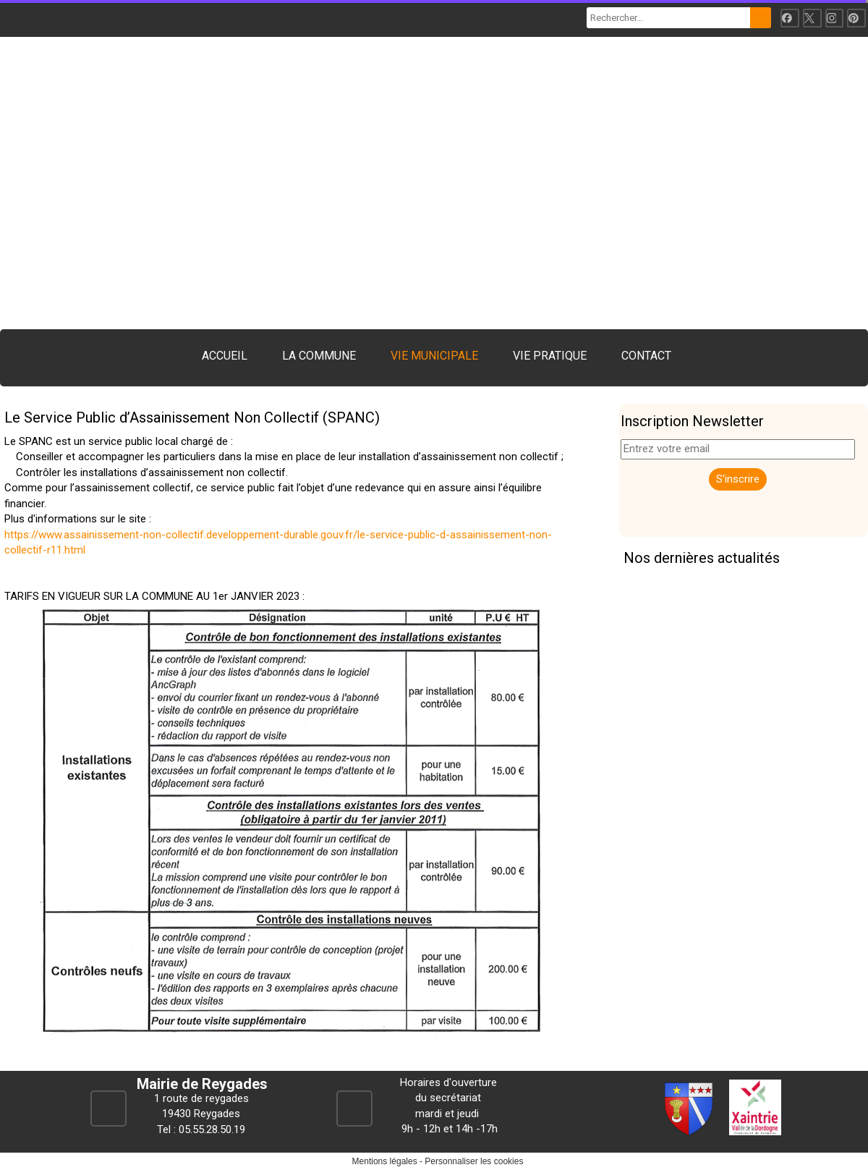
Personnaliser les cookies (474, 1161)
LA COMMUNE (319, 356)
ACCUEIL (224, 356)
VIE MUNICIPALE (434, 356)
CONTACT (646, 356)
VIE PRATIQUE (550, 356)
